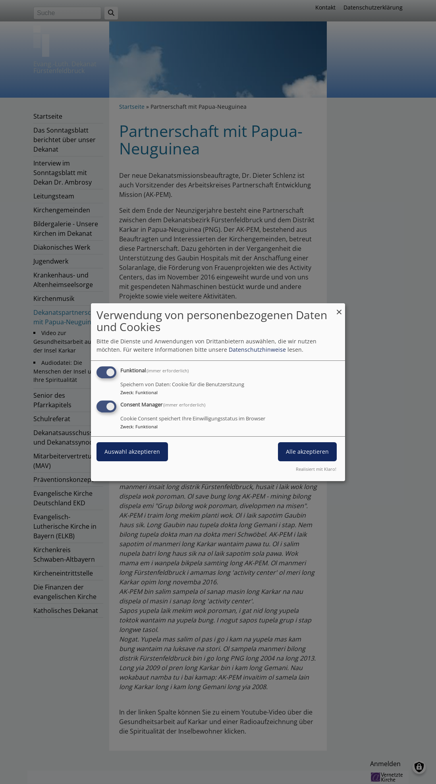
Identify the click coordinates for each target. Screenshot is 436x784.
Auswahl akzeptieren (132, 451)
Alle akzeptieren (307, 451)
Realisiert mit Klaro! (316, 469)
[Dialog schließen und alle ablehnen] (339, 308)
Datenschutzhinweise (257, 349)
